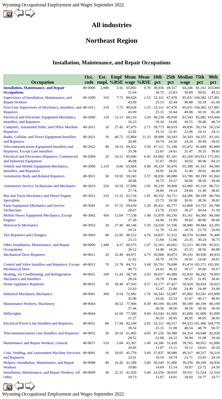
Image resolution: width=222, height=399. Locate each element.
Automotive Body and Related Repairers (34, 176)
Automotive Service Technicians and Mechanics (39, 186)
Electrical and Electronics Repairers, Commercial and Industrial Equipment (40, 158)
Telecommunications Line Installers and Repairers (41, 333)
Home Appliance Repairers (23, 284)
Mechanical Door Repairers (24, 254)
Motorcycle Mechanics (20, 225)
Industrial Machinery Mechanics (27, 294)
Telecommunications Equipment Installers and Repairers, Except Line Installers (38, 148)
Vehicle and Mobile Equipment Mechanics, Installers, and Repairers (36, 168)
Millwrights (12, 313)
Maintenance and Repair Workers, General (35, 343)
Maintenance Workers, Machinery (29, 303)
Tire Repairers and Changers (25, 235)
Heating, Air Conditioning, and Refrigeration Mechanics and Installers (37, 276)
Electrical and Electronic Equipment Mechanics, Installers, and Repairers (39, 119)
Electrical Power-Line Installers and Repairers (38, 323)
